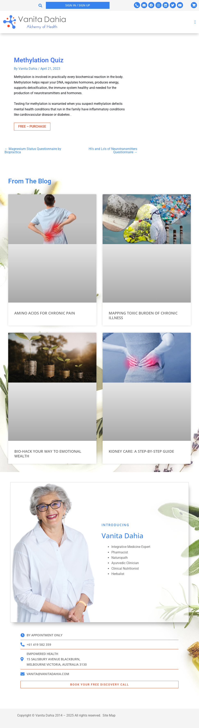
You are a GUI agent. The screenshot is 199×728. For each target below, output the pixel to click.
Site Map (109, 715)
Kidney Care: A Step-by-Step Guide (141, 450)
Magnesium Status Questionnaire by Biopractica (33, 150)
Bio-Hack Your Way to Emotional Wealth (47, 453)
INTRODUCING (115, 524)
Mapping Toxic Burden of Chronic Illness (143, 315)
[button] (40, 5)
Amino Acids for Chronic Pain (44, 312)
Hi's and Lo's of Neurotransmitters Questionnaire (113, 150)
